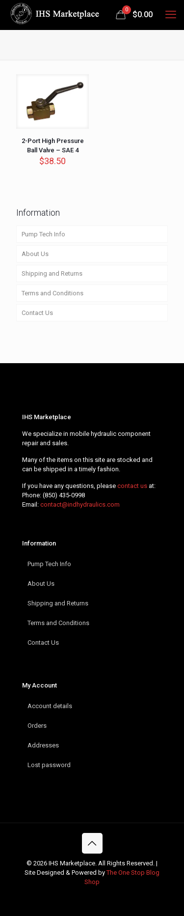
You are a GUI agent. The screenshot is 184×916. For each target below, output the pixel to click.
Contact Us (37, 312)
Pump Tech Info (43, 234)
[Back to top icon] (92, 843)
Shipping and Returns (52, 273)
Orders (37, 725)
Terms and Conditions (52, 293)
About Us (35, 254)
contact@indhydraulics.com (80, 504)
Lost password (49, 765)
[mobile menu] (170, 14)
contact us (132, 485)
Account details (49, 706)
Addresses (43, 745)
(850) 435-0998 (64, 495)
